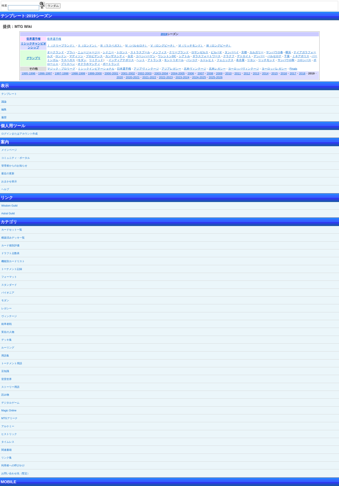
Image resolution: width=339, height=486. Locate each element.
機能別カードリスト (13, 261)
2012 (247, 73)
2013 (256, 73)
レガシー (6, 308)
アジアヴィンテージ (146, 68)
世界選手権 (33, 38)
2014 (265, 73)
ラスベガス (68, 60)
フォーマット (9, 276)
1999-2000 (95, 73)
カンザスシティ (115, 56)
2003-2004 (161, 73)
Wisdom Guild (9, 205)
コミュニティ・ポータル (15, 157)
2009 (219, 73)
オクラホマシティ (89, 64)
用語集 (5, 355)
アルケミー (7, 426)
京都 (244, 52)
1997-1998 (62, 73)
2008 (210, 73)
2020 (120, 77)
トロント (122, 52)
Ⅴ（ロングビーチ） (163, 45)
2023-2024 (182, 77)
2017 (293, 73)
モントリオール (174, 60)
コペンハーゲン (145, 56)
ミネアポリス (300, 56)
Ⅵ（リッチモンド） (190, 45)
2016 (284, 73)
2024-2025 (199, 77)
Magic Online (8, 410)
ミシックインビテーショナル (96, 68)
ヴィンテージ (9, 316)
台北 (130, 56)
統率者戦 (6, 324)
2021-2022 (149, 77)
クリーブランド (179, 52)
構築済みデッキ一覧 (13, 237)
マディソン (76, 56)
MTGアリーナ (9, 418)
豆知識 (5, 371)
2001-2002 (128, 73)
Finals (293, 68)
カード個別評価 (10, 245)
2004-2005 (178, 73)
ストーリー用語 (10, 386)
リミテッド (96, 60)
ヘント (140, 60)
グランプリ (33, 58)
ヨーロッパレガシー (274, 68)
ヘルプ (5, 189)
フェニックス (225, 60)
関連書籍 (6, 449)
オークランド (55, 52)
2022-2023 (166, 77)
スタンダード (9, 284)
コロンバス (304, 60)
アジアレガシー (171, 68)
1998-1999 (78, 73)
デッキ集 (6, 339)
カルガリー (256, 52)
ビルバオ (216, 52)
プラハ (71, 52)
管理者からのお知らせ (14, 165)
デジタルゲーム (10, 402)
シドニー (108, 52)
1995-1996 (28, 73)
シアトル (184, 56)
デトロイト (244, 56)
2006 (190, 73)
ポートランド (111, 64)
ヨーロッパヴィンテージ (243, 68)
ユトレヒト (207, 60)
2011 (237, 73)
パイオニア (7, 292)
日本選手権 (124, 68)
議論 (3, 101)
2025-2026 (215, 77)
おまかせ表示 (9, 181)
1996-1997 (45, 73)
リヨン (251, 60)
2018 (302, 73)
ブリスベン (68, 64)
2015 (274, 73)
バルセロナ (274, 56)
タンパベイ (232, 52)
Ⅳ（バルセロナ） (136, 45)
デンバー (259, 56)
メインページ (9, 149)
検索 (42, 4)
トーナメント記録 (11, 269)
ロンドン (61, 56)
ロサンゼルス (199, 52)
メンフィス (160, 52)
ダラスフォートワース (206, 56)
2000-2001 (111, 73)
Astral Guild (8, 213)
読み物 (5, 394)
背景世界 (6, 379)
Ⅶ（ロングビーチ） (218, 45)
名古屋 (240, 60)
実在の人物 (7, 332)
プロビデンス (94, 56)
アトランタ (154, 60)
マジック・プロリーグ (61, 68)
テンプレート (9, 93)
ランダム (53, 5)
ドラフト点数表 (10, 253)
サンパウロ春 (274, 52)
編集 (3, 109)
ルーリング (7, 347)
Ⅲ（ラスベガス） (111, 45)
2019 (164, 34)
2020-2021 (133, 77)
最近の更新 (7, 173)
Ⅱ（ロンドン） (88, 45)
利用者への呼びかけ (13, 465)
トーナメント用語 (11, 363)
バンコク (192, 60)
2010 (228, 73)
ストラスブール (140, 52)
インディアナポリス (121, 60)
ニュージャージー (89, 52)
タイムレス (7, 441)
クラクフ (228, 56)
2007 (201, 73)
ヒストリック (9, 434)
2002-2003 (145, 73)
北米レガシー (217, 68)
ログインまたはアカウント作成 (19, 133)
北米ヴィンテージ (195, 68)
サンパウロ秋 (286, 60)
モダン (82, 60)
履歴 (3, 117)
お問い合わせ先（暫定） (15, 473)
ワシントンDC (167, 56)
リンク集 (6, 457)
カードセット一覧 (11, 229)
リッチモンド (266, 60)
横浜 (288, 52)
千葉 (287, 56)
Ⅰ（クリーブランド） (61, 45)
